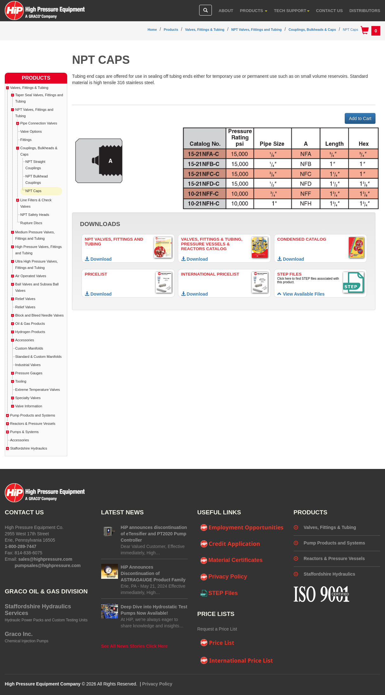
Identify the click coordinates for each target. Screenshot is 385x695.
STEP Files (219, 593)
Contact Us (329, 10)
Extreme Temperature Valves (37, 389)
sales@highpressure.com (45, 559)
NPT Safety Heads (34, 215)
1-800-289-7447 (20, 546)
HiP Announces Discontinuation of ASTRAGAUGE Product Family (153, 573)
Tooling (20, 381)
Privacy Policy (223, 576)
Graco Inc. (19, 634)
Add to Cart (360, 118)
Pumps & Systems (24, 432)
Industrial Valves (28, 365)
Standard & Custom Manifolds (38, 356)
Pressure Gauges (28, 373)
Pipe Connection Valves (38, 123)
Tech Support (292, 10)
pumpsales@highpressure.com (48, 565)
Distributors (364, 10)
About (226, 10)
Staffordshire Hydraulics (28, 448)
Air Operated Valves (30, 276)
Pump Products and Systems (32, 415)
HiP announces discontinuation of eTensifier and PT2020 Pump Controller (154, 534)
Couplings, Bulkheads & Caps (312, 29)
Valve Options (31, 131)
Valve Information (28, 406)
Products (253, 10)
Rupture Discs (31, 223)
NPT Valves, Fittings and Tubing (256, 29)
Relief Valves (25, 299)
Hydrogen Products (30, 332)
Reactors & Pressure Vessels (32, 423)
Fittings (25, 140)
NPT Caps (350, 29)
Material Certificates (231, 560)
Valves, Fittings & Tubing (204, 29)
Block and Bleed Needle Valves (39, 315)
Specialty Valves (28, 398)
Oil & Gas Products (30, 323)
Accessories (24, 340)
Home (152, 29)
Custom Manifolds (29, 348)
